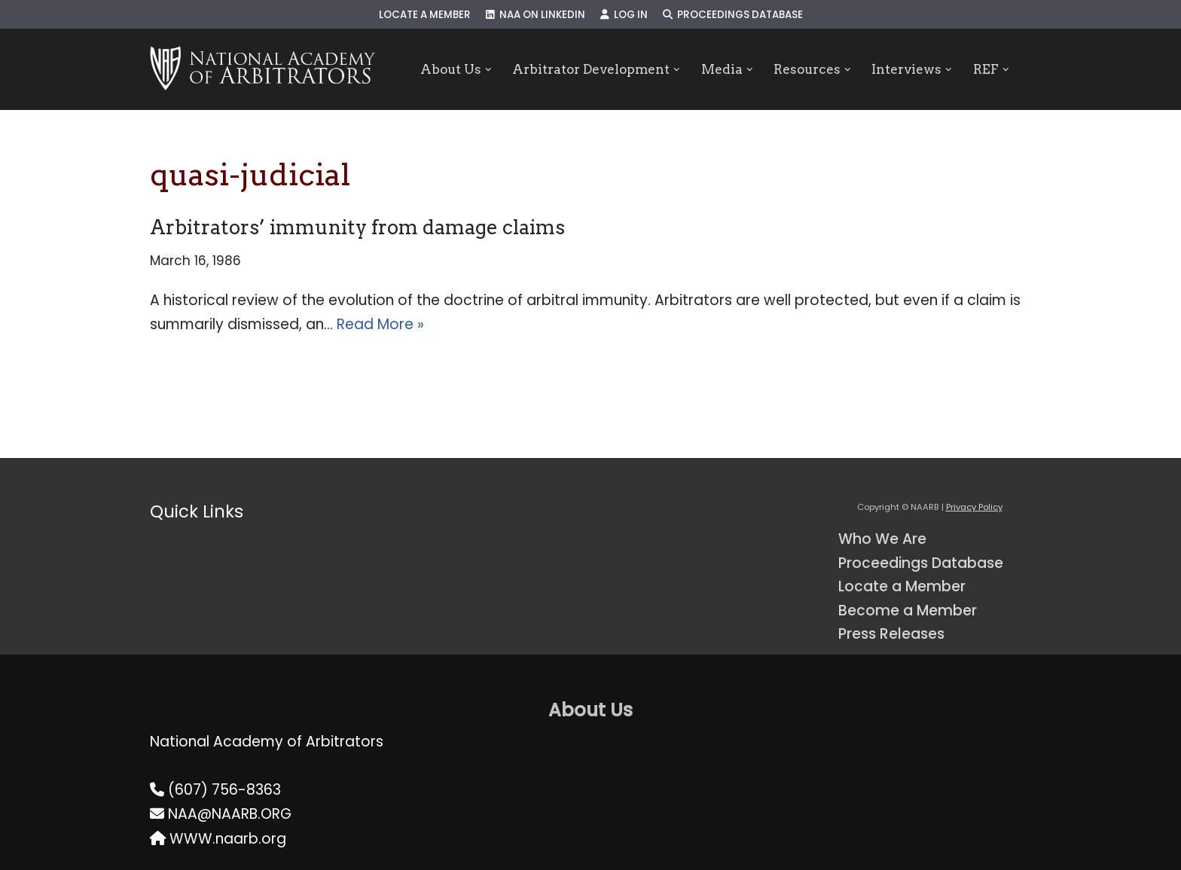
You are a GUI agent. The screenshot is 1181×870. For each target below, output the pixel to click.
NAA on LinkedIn (535, 15)
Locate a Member (425, 15)
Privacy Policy (974, 507)
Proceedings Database (733, 15)
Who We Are (882, 539)
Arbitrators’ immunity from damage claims (357, 227)
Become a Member (907, 610)
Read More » (380, 324)
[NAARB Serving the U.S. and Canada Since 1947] (262, 69)
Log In (624, 15)
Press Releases (891, 634)
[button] (487, 69)
